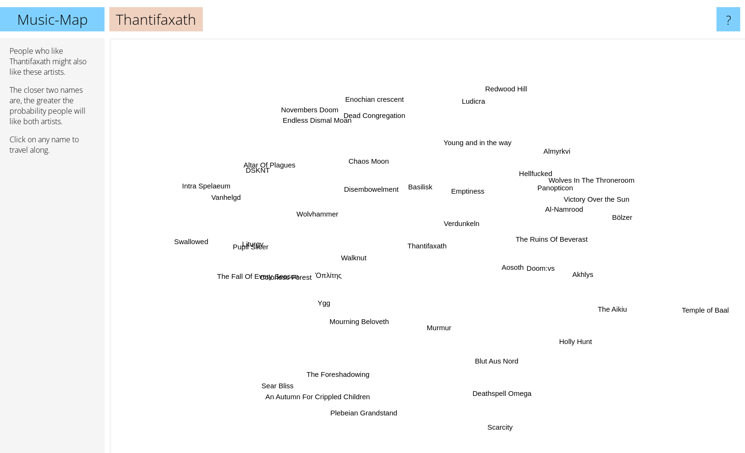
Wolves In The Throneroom (581, 181)
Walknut (340, 258)
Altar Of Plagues (280, 154)
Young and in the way (473, 150)
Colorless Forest (287, 280)
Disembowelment (351, 181)
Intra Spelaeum (215, 184)
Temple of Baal (711, 316)
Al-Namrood (554, 215)
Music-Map (52, 19)
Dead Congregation (379, 122)
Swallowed (207, 240)
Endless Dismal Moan (321, 128)
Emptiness (465, 164)
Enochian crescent (380, 114)
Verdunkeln (472, 228)
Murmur (434, 320)
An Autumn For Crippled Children (327, 394)
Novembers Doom (326, 112)
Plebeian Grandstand (367, 410)
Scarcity (494, 408)
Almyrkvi (537, 151)
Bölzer (618, 208)
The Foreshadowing (349, 377)
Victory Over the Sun (583, 201)
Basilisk (407, 183)
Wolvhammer (323, 215)
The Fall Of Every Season (258, 269)
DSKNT (260, 171)
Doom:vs (557, 264)
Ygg (325, 305)
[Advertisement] (52, 308)
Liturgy (244, 246)
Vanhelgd (232, 201)
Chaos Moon (374, 168)
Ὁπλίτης (339, 271)
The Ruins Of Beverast (582, 227)
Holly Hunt (561, 331)
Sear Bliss (286, 375)
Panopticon (545, 195)
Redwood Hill (498, 106)
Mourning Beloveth (360, 328)
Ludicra (471, 119)
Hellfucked (537, 168)
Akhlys (578, 280)
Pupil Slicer (268, 246)
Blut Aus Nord (480, 373)
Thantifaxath (427, 246)
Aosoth (539, 276)
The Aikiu (587, 298)
